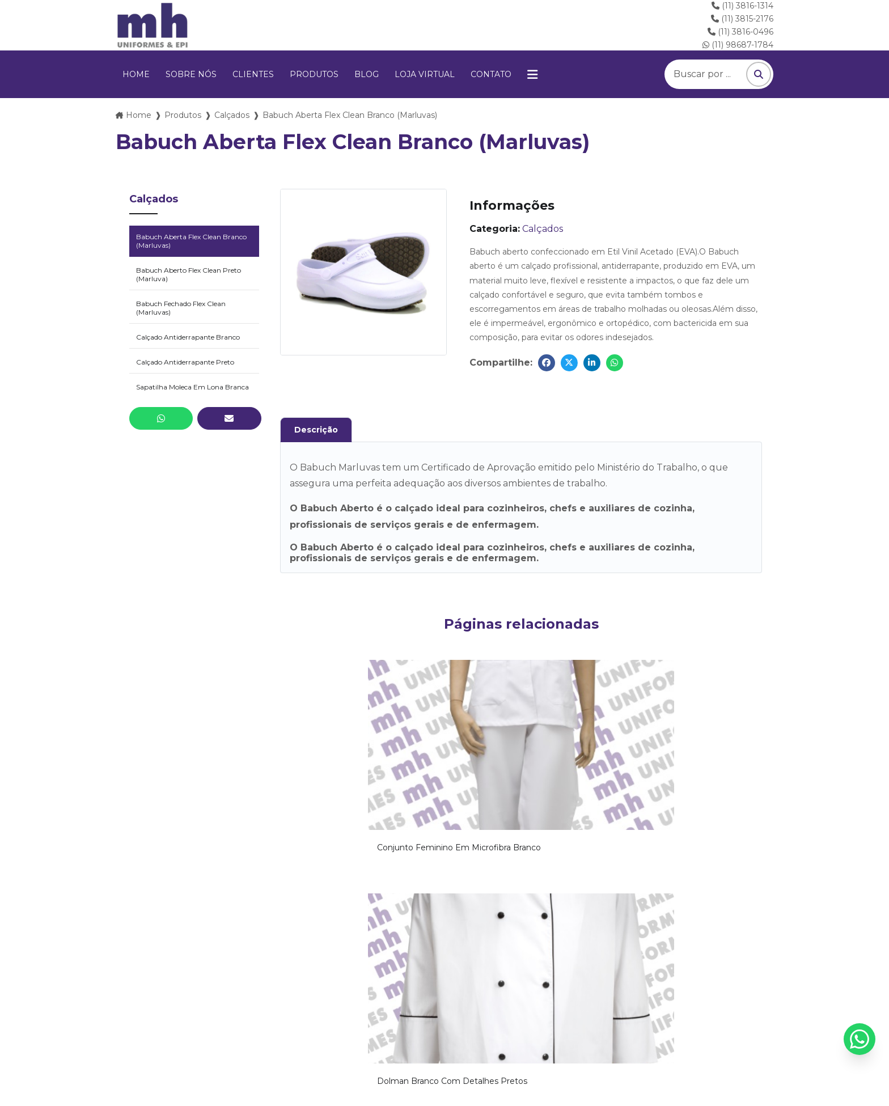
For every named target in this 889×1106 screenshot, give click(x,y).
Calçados (231, 115)
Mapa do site (683, 1036)
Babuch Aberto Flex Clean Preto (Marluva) (188, 274)
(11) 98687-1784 (737, 45)
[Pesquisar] (758, 74)
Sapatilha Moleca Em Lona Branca (192, 387)
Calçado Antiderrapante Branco (188, 337)
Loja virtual (425, 74)
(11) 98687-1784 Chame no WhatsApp (686, 980)
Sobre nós (191, 74)
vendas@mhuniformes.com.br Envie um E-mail (203, 980)
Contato (491, 74)
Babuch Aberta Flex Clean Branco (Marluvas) (191, 240)
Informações (606, 1036)
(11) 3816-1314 (742, 6)
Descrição (316, 430)
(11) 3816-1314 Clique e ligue (364, 980)
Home (136, 74)
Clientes (253, 74)
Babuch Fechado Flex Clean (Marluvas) (181, 307)
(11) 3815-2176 (742, 19)
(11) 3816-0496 (740, 32)
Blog (366, 74)
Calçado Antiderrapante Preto (185, 362)
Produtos (314, 74)
